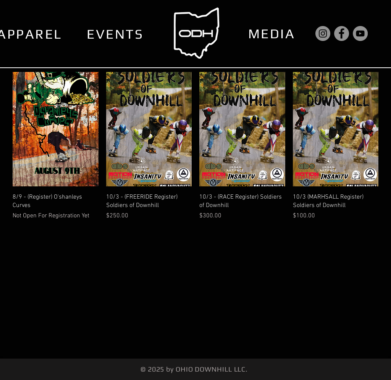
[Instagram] (322, 33)
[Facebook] (341, 33)
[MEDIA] (272, 33)
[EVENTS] (116, 34)
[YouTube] (360, 33)
